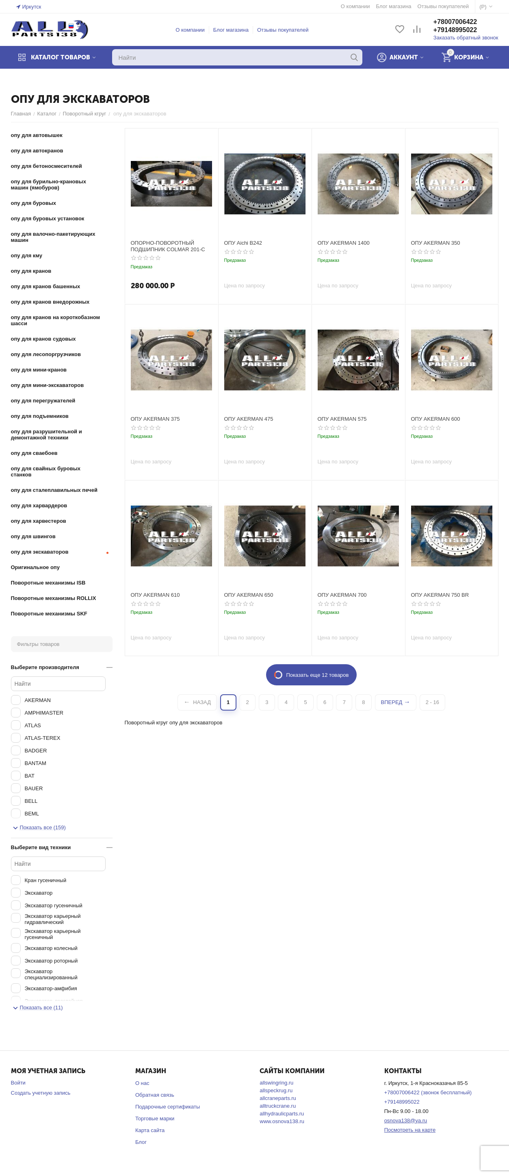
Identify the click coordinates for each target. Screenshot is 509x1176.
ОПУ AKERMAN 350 (435, 243)
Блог (141, 1142)
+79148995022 (455, 29)
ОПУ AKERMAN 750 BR (440, 595)
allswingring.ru (276, 1083)
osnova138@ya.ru (405, 1120)
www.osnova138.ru (282, 1121)
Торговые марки (155, 1118)
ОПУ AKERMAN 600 (435, 419)
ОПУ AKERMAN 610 (155, 595)
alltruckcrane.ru (278, 1106)
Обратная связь (154, 1095)
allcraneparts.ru (278, 1098)
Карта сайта (150, 1130)
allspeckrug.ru (276, 1090)
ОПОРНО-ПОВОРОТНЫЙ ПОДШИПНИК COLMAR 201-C (168, 246)
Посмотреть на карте (409, 1130)
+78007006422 (455, 21)
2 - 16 (432, 702)
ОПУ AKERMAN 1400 (344, 243)
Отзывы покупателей (283, 30)
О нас (142, 1083)
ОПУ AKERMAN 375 (155, 419)
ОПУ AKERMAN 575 (342, 419)
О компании (190, 30)
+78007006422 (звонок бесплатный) (428, 1092)
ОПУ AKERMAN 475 (248, 419)
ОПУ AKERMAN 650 (248, 595)
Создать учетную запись (41, 1093)
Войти (18, 1083)
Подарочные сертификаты (167, 1107)
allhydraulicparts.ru (282, 1114)
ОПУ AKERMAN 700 (342, 595)
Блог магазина (231, 30)
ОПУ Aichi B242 (243, 243)
